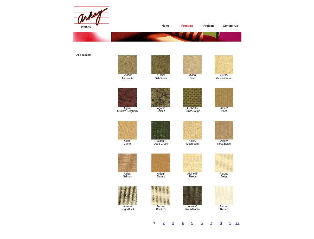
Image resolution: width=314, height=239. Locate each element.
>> (237, 223)
